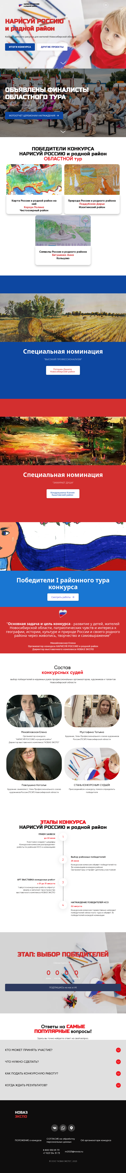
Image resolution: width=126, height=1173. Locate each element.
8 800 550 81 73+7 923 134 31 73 (51, 1151)
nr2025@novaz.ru (74, 1151)
